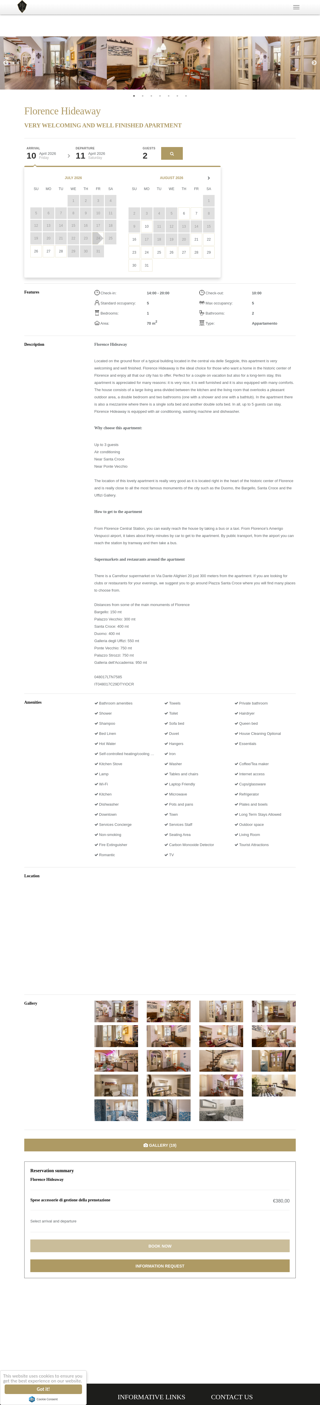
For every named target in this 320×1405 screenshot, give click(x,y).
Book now (160, 1246)
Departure (85, 148)
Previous (6, 63)
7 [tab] (186, 96)
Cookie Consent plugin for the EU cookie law (43, 1399)
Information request (159, 1266)
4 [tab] (160, 96)
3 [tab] (151, 96)
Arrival (33, 148)
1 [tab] (134, 96)
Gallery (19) (160, 1145)
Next (314, 63)
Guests (149, 148)
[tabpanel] (53, 63)
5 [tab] (169, 96)
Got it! (43, 1389)
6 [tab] (177, 96)
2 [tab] (143, 96)
